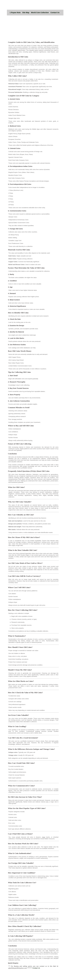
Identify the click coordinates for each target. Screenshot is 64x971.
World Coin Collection (40, 12)
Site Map (25, 12)
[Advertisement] (33, 29)
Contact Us (54, 12)
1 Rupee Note (15, 12)
